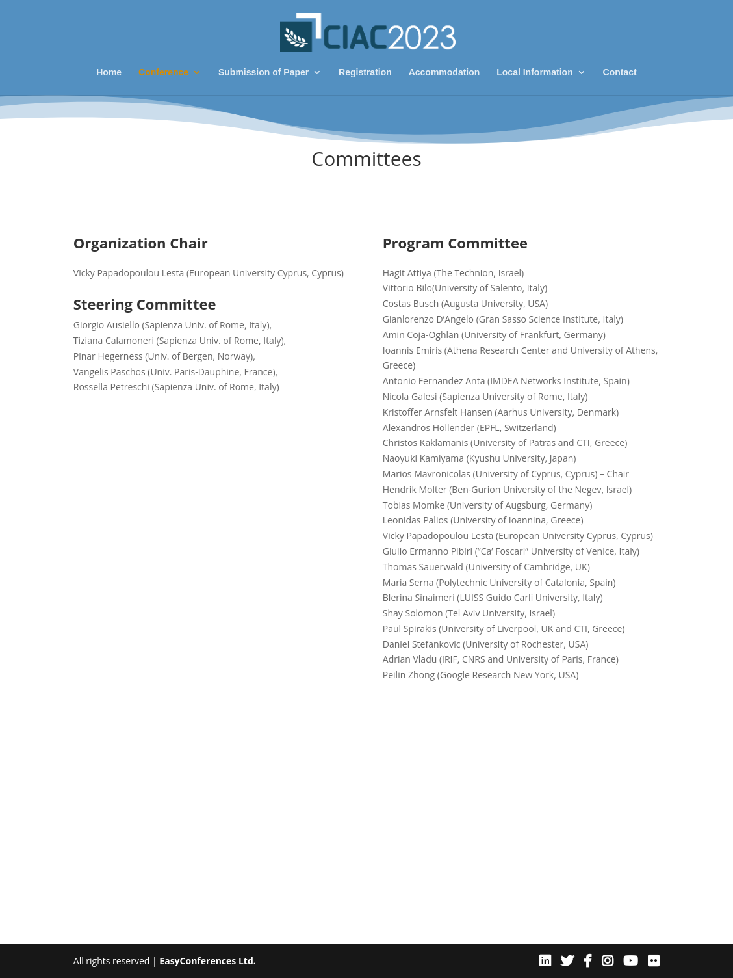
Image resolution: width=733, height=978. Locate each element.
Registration (365, 72)
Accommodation (444, 72)
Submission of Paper (263, 72)
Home (109, 72)
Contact (620, 72)
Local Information (534, 72)
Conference (163, 72)
